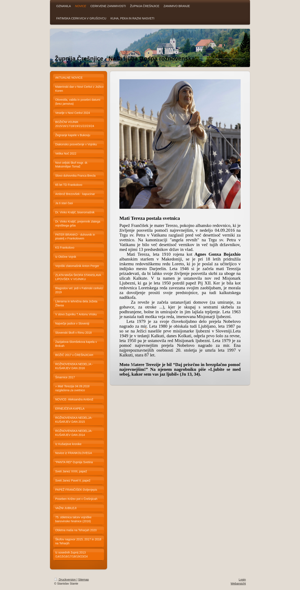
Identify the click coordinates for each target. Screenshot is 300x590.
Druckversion (65, 579)
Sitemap (83, 579)
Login (242, 579)
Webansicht (238, 583)
